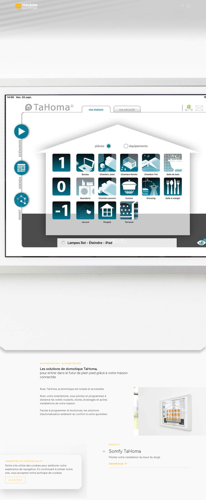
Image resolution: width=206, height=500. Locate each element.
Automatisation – (51, 363)
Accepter (15, 480)
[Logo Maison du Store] (26, 8)
